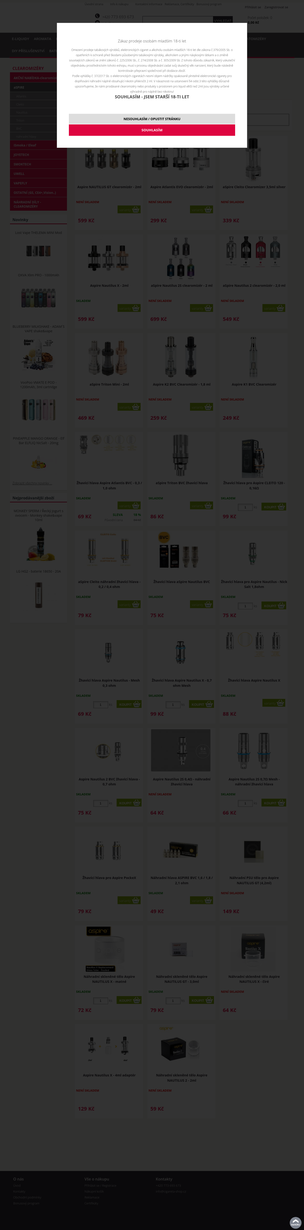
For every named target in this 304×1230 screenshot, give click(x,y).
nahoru (296, 1223)
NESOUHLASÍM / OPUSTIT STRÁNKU (152, 119)
